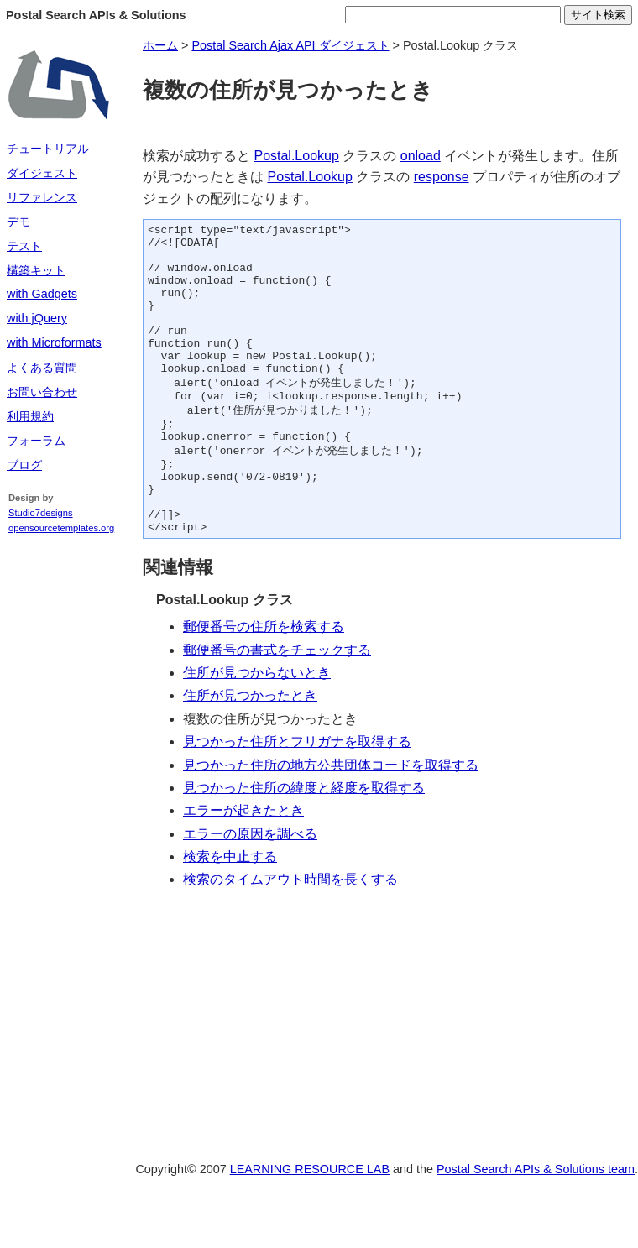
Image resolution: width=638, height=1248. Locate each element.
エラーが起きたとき (243, 866)
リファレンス (42, 197)
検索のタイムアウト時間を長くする (290, 934)
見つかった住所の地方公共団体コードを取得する (330, 820)
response (441, 177)
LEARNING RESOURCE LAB (310, 1224)
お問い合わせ (42, 392)
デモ (18, 221)
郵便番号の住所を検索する (263, 682)
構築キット (36, 270)
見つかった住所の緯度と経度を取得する (304, 843)
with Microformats (54, 342)
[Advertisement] (58, 805)
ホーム (160, 45)
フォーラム (36, 440)
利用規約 (30, 416)
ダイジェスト (42, 173)
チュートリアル (48, 148)
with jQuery (37, 318)
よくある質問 (42, 367)
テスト (24, 246)
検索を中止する (230, 912)
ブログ (24, 465)
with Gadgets (42, 293)
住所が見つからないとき (257, 728)
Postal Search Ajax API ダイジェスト (290, 45)
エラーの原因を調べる (250, 889)
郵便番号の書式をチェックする (277, 705)
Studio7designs (40, 513)
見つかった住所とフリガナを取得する (297, 797)
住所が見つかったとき (250, 751)
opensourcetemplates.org (61, 528)
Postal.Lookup (296, 156)
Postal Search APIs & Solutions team (536, 1224)
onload (420, 156)
